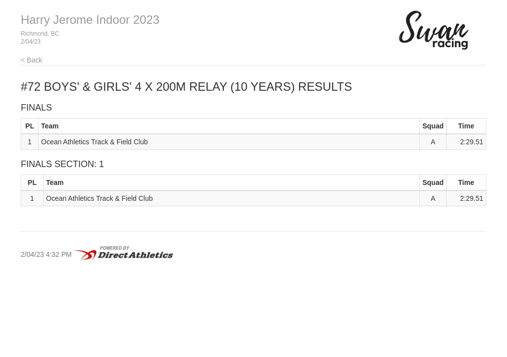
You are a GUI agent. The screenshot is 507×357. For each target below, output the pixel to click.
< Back (31, 60)
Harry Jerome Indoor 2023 (90, 19)
